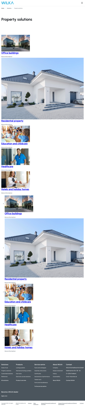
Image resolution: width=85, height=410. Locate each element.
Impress (30, 403)
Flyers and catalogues (40, 367)
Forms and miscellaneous (41, 382)
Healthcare (7, 166)
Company (55, 367)
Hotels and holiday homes (15, 189)
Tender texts (37, 379)
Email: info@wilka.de (71, 376)
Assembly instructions (40, 370)
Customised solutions (7, 373)
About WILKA (56, 380)
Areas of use (4, 367)
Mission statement (58, 370)
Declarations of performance (42, 376)
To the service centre (40, 386)
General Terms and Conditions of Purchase (48, 404)
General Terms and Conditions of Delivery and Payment (67, 404)
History (55, 373)
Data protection (35, 404)
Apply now (4, 396)
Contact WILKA (70, 380)
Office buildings (10, 52)
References (4, 376)
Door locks (19, 373)
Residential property (12, 120)
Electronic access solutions (23, 376)
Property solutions (6, 370)
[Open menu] (82, 3)
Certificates (37, 373)
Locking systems (20, 367)
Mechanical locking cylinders (23, 370)
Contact (82, 403)
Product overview (21, 380)
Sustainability (56, 376)
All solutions (4, 380)
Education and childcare (14, 143)
